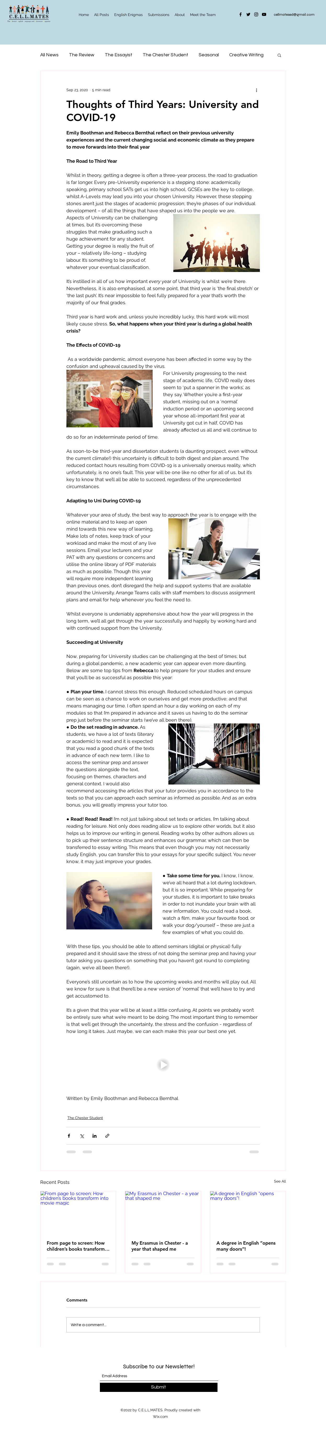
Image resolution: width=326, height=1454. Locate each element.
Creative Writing (246, 54)
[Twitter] (248, 14)
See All (280, 1181)
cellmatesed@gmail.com (294, 14)
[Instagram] (256, 14)
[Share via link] (107, 1135)
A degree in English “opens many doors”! (246, 1246)
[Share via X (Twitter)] (81, 1135)
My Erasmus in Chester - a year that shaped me (159, 1246)
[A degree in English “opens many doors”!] (248, 1212)
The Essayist (118, 54)
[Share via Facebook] (68, 1135)
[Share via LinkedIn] (94, 1135)
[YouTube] (264, 14)
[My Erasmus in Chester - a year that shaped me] (163, 1212)
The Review (81, 54)
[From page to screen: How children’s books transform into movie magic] (78, 1212)
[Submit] (159, 1387)
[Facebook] (240, 14)
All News (49, 54)
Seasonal (209, 54)
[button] (279, 55)
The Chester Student (165, 54)
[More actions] (257, 90)
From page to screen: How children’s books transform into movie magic (76, 1246)
